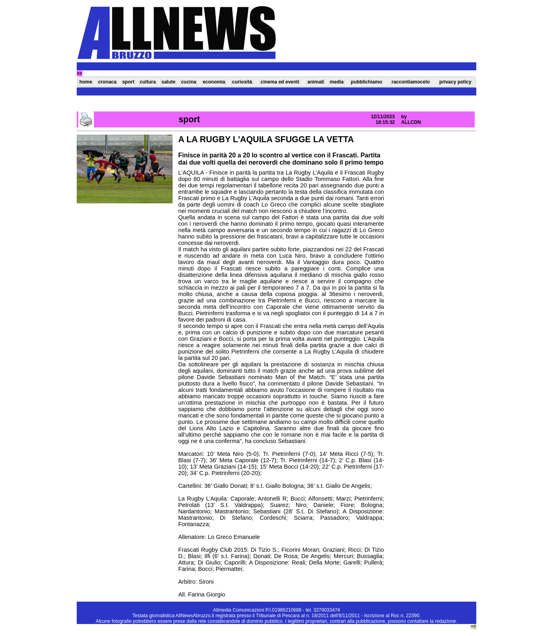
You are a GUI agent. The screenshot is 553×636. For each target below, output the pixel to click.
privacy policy (455, 82)
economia (214, 82)
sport (128, 82)
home (86, 82)
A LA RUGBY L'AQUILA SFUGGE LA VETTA (266, 139)
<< (79, 73)
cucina (188, 82)
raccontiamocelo (411, 82)
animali (315, 82)
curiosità (242, 82)
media (337, 82)
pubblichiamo (366, 82)
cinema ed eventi (280, 82)
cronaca (107, 82)
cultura (148, 82)
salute (168, 82)
